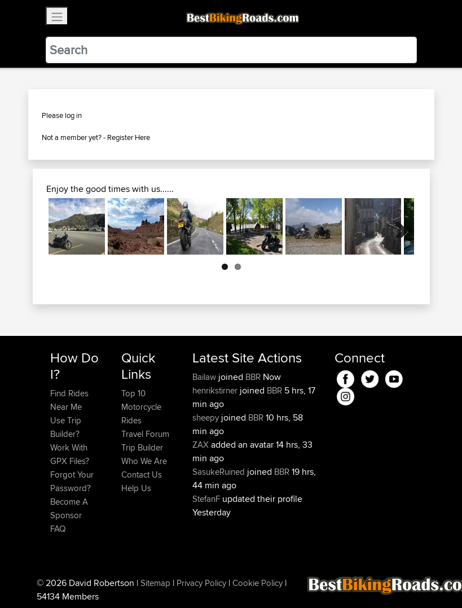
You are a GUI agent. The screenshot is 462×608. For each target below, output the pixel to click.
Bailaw (205, 377)
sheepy (206, 417)
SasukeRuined (219, 472)
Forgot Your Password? (72, 481)
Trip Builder (142, 447)
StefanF (207, 499)
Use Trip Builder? (65, 427)
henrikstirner (216, 390)
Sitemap (155, 583)
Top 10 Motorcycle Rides (141, 406)
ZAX (201, 444)
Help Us (136, 488)
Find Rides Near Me (69, 400)
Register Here (128, 137)
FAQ (57, 529)
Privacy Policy (201, 583)
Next (397, 226)
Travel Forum (145, 434)
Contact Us (141, 474)
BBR (253, 377)
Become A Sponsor (69, 508)
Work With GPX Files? (69, 454)
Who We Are (144, 461)
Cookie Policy (257, 583)
